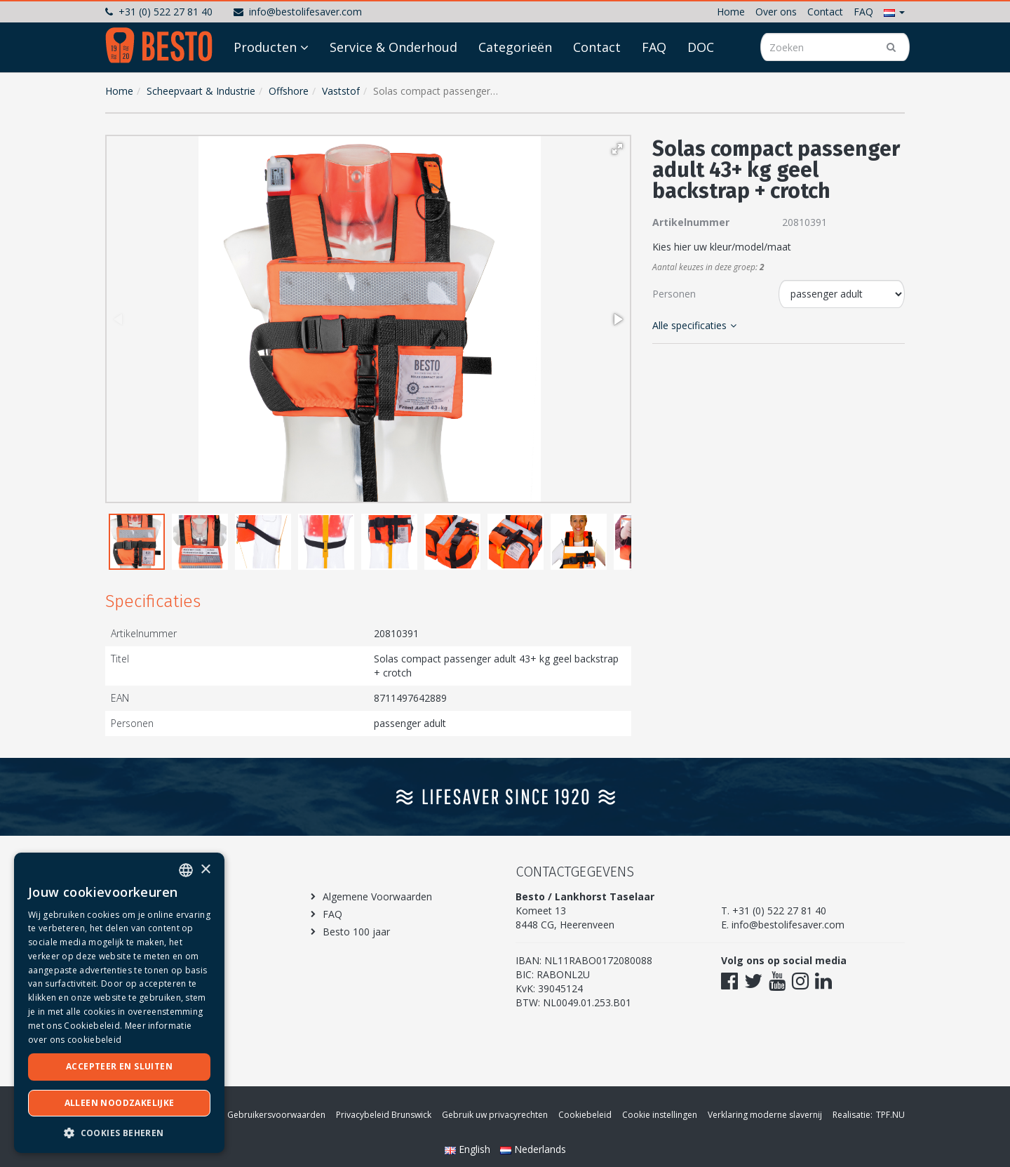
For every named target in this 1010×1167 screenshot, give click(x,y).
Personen (674, 293)
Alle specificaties (694, 325)
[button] (894, 11)
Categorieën (515, 85)
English (469, 1149)
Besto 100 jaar (356, 931)
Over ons (776, 11)
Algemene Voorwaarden (377, 896)
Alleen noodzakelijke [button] (120, 1103)
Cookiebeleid (585, 1115)
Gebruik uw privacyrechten (495, 1115)
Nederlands (533, 1149)
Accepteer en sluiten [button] (119, 1066)
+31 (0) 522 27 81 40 (159, 11)
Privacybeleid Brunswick (383, 1115)
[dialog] (119, 1003)
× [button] (205, 870)
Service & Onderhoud (393, 85)
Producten (265, 85)
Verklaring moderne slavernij (765, 1115)
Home (731, 11)
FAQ (863, 11)
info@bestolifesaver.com (298, 11)
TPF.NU (890, 1115)
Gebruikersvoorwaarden (276, 1115)
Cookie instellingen (659, 1115)
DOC (700, 85)
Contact (825, 11)
